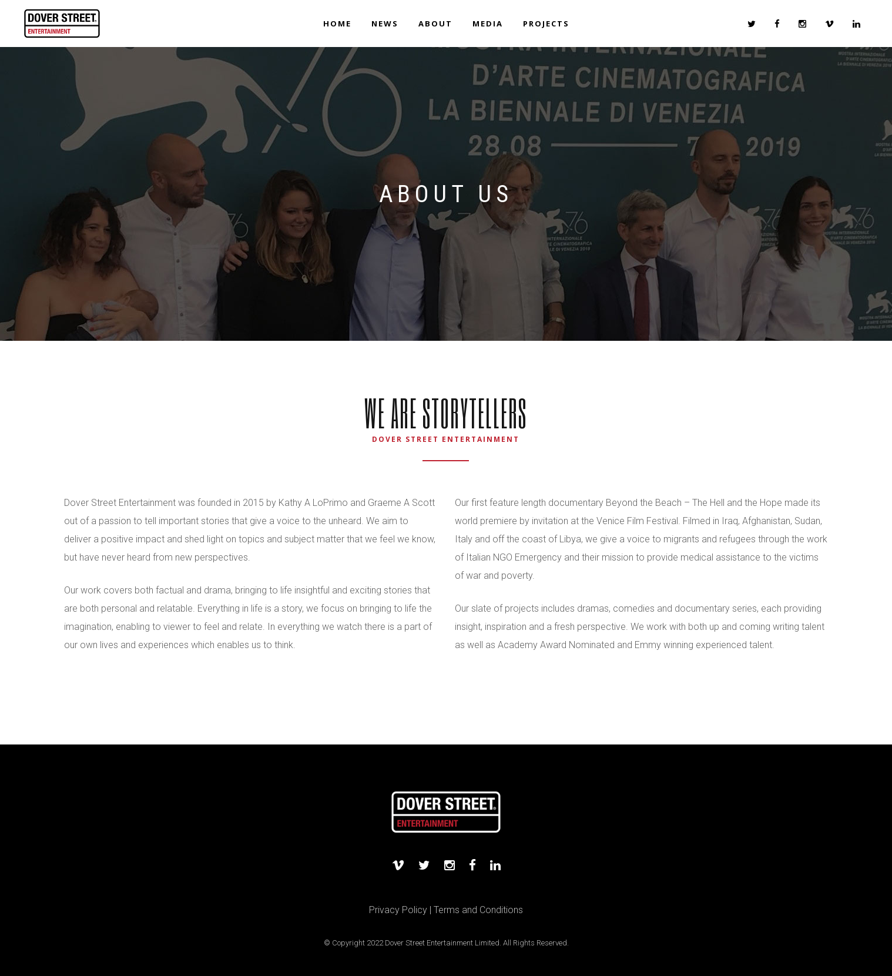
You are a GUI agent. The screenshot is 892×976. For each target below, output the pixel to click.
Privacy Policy (398, 909)
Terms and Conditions (478, 909)
